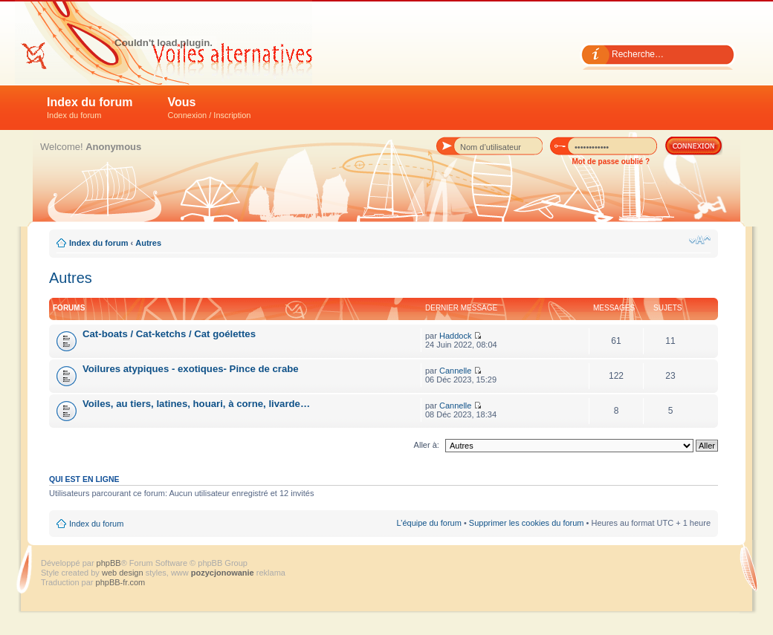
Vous (209, 108)
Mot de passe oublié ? (611, 161)
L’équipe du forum (428, 522)
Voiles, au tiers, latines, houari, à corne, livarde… (196, 403)
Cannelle (455, 370)
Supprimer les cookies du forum (526, 522)
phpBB (109, 563)
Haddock (455, 335)
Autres (148, 242)
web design (124, 572)
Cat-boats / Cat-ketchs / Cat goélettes (169, 333)
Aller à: (426, 444)
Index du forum (90, 108)
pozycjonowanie (222, 572)
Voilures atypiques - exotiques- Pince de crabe (191, 368)
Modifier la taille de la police (700, 240)
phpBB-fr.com (121, 582)
